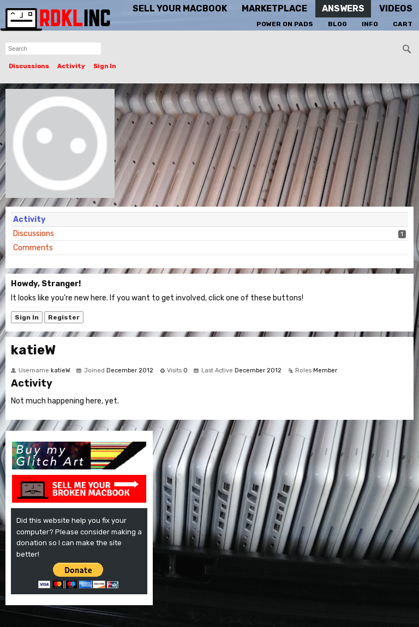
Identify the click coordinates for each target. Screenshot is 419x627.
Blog (337, 24)
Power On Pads (284, 24)
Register (64, 317)
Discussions (29, 66)
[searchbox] (53, 49)
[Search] (407, 49)
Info (370, 24)
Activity (71, 66)
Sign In (104, 66)
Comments (33, 247)
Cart (402, 24)
